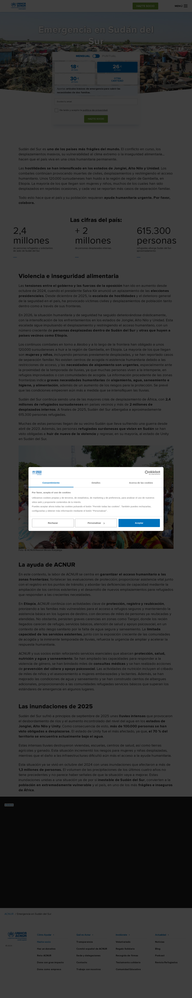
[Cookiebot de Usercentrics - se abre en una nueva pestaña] (147, 473)
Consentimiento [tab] (51, 482)
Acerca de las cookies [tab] (141, 482)
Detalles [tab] (96, 482)
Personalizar (96, 523)
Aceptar (139, 523)
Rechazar (53, 523)
